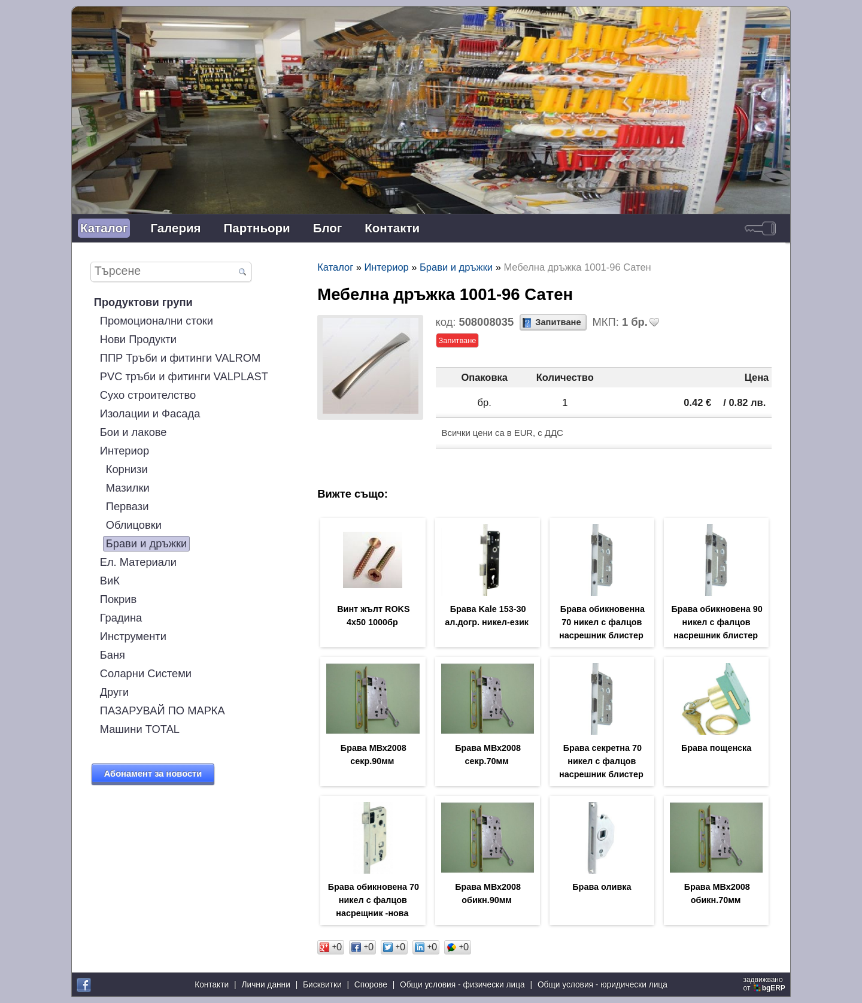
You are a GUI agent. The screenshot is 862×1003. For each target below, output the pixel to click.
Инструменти (133, 636)
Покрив (118, 599)
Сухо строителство (148, 395)
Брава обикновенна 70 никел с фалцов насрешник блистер (602, 622)
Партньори (257, 228)
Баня (112, 655)
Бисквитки (322, 984)
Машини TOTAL (140, 729)
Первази (127, 506)
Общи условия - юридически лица (602, 984)
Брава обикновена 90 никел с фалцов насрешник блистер (716, 622)
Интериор (124, 450)
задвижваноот (765, 983)
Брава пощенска (716, 748)
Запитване (558, 322)
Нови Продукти (138, 339)
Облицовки (134, 525)
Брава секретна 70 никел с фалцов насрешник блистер (601, 761)
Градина (121, 617)
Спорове (370, 984)
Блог (327, 228)
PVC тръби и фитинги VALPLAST (184, 376)
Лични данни (265, 984)
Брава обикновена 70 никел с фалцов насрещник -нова (373, 900)
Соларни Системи (146, 673)
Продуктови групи (143, 302)
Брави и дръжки (146, 543)
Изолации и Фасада (150, 413)
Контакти (392, 228)
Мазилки (128, 487)
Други (114, 692)
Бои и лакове (133, 432)
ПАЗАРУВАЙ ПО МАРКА (162, 710)
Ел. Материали (138, 562)
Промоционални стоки (156, 320)
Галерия (175, 228)
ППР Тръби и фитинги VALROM (180, 357)
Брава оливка (601, 887)
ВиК (110, 580)
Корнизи (127, 469)
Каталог (104, 228)
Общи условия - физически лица (462, 984)
